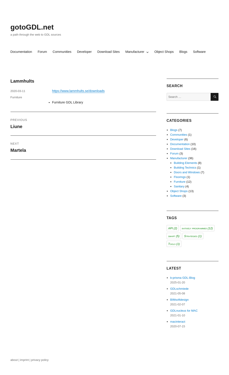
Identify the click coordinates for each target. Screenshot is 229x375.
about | (15, 360)
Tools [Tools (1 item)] (174, 244)
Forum (42, 52)
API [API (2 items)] (172, 228)
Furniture (16, 97)
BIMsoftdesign (179, 299)
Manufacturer (134, 52)
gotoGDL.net (32, 27)
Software (199, 52)
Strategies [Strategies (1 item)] (193, 236)
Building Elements (185, 163)
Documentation (21, 52)
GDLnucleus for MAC (184, 310)
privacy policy (40, 360)
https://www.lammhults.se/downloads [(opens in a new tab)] (78, 91)
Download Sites (108, 52)
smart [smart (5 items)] (174, 236)
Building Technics (185, 167)
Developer (84, 52)
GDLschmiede (179, 288)
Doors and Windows (187, 172)
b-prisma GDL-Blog (182, 277)
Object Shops (164, 52)
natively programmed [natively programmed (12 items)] (197, 228)
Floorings (180, 177)
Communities (62, 52)
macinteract (177, 321)
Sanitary (179, 186)
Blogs (183, 52)
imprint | (25, 360)
